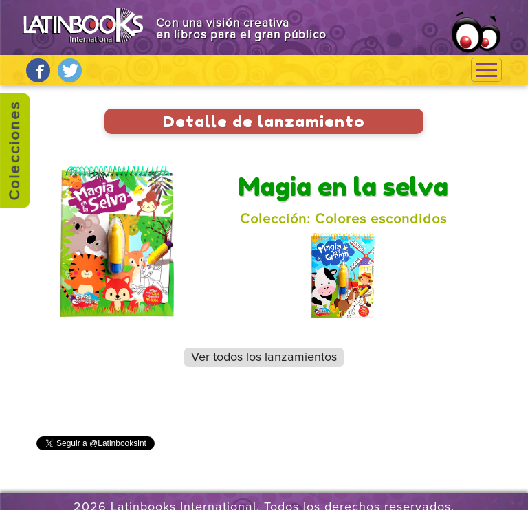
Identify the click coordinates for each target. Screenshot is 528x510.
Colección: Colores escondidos (343, 219)
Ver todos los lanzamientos (264, 357)
